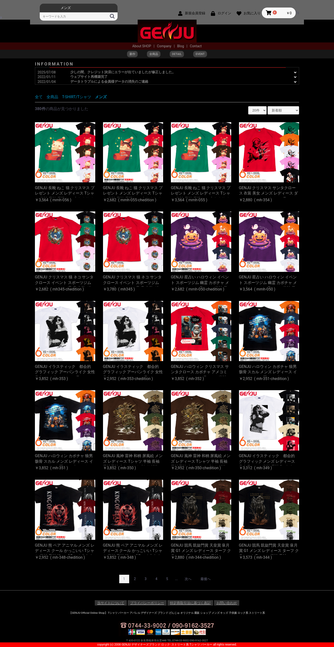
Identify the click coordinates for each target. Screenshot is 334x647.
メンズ (101, 97)
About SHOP (142, 46)
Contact (196, 46)
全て (39, 97)
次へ (188, 579)
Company (164, 46)
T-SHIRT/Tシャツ (76, 97)
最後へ (205, 579)
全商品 (52, 97)
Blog (181, 46)
